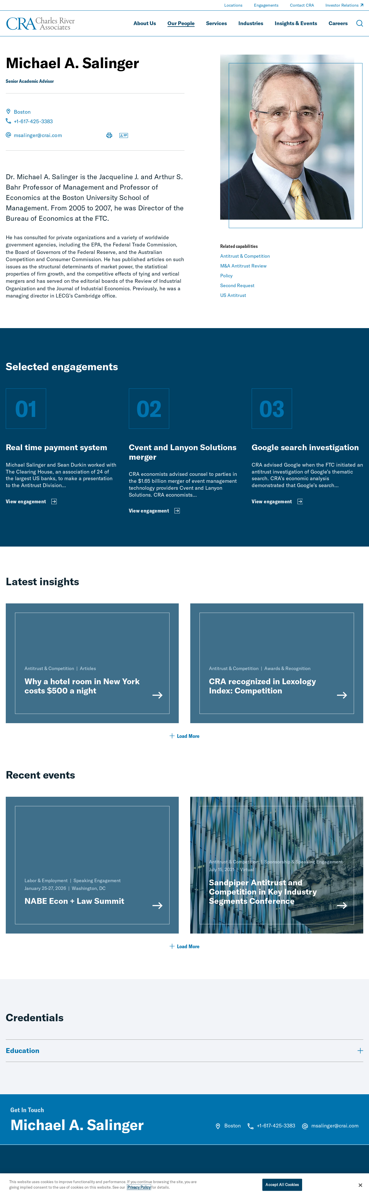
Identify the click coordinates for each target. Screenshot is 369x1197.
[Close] (360, 1188)
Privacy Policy (138, 1190)
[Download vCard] (123, 136)
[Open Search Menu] (359, 23)
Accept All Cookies (282, 1187)
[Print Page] (109, 135)
